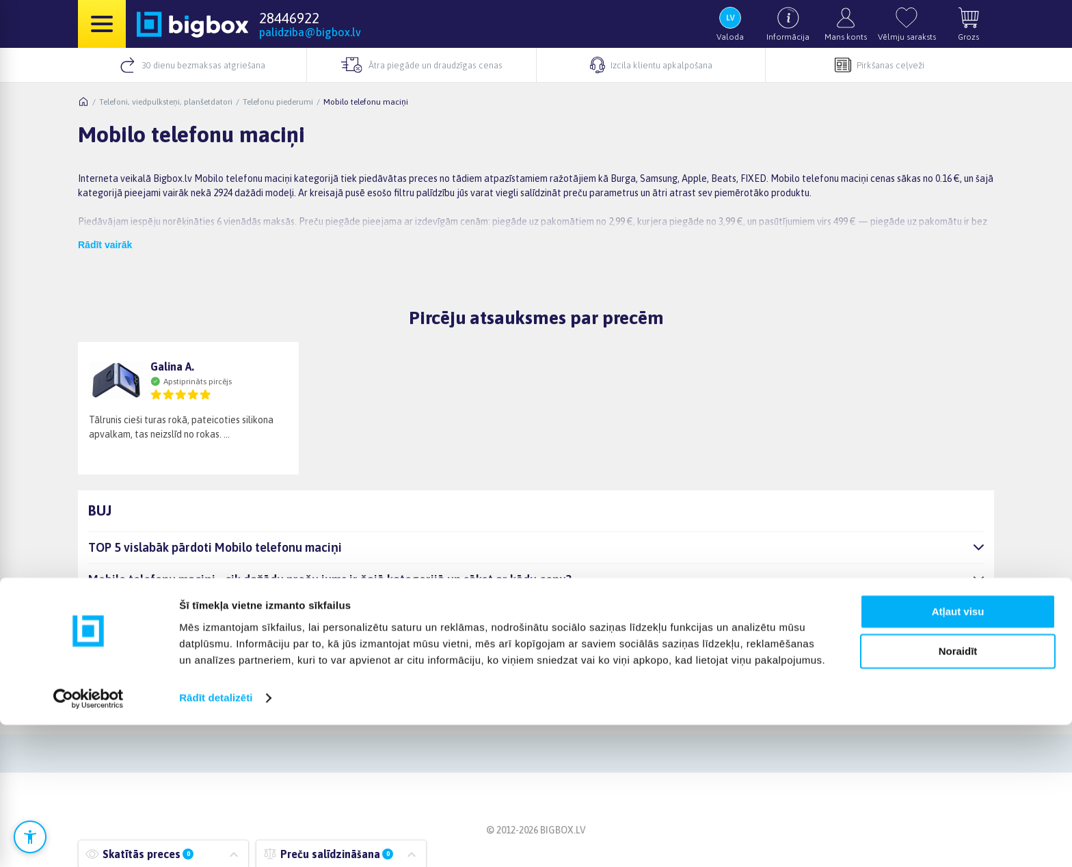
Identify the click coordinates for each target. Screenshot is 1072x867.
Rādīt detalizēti (215, 840)
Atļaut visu (958, 754)
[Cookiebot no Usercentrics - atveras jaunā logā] (88, 840)
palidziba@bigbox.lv (310, 32)
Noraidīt (958, 793)
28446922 (289, 18)
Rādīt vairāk (105, 244)
